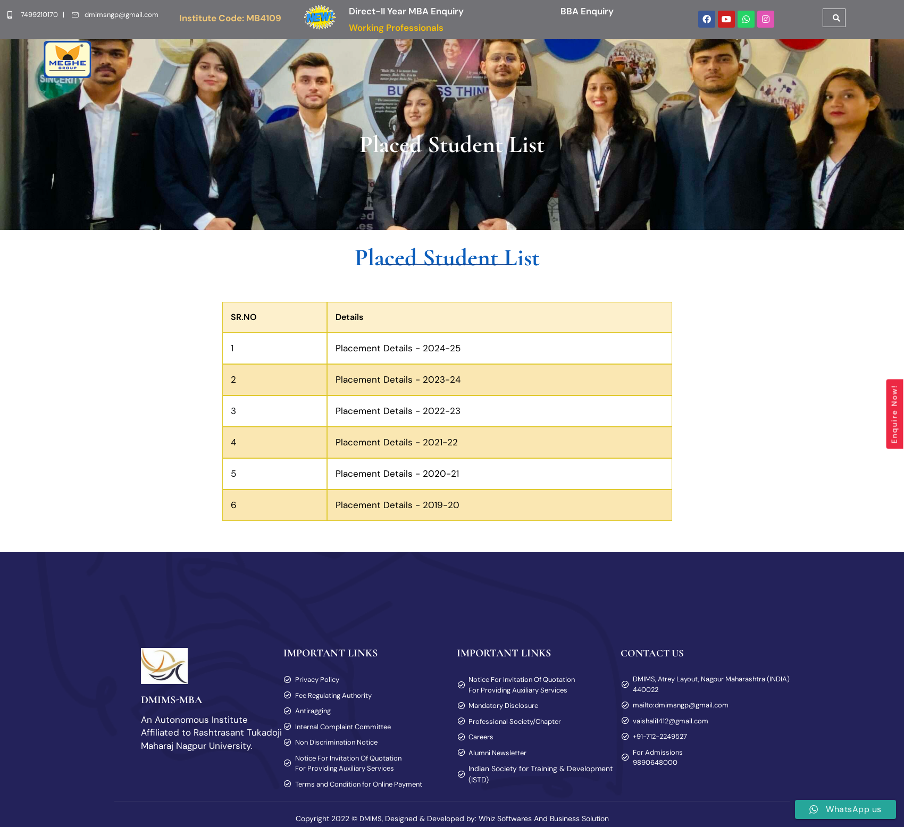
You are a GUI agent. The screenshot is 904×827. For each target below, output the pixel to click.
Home (194, 64)
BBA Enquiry (587, 11)
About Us (243, 64)
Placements (625, 64)
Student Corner (544, 64)
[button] (243, 64)
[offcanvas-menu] (866, 64)
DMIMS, (371, 821)
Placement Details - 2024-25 (398, 353)
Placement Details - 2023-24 (398, 384)
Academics (465, 64)
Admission (396, 64)
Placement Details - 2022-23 (398, 415)
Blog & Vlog (730, 64)
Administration (318, 64)
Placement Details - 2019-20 (397, 510)
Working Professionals (396, 27)
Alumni (682, 64)
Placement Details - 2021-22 (397, 447)
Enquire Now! (894, 414)
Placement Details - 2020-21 (397, 478)
